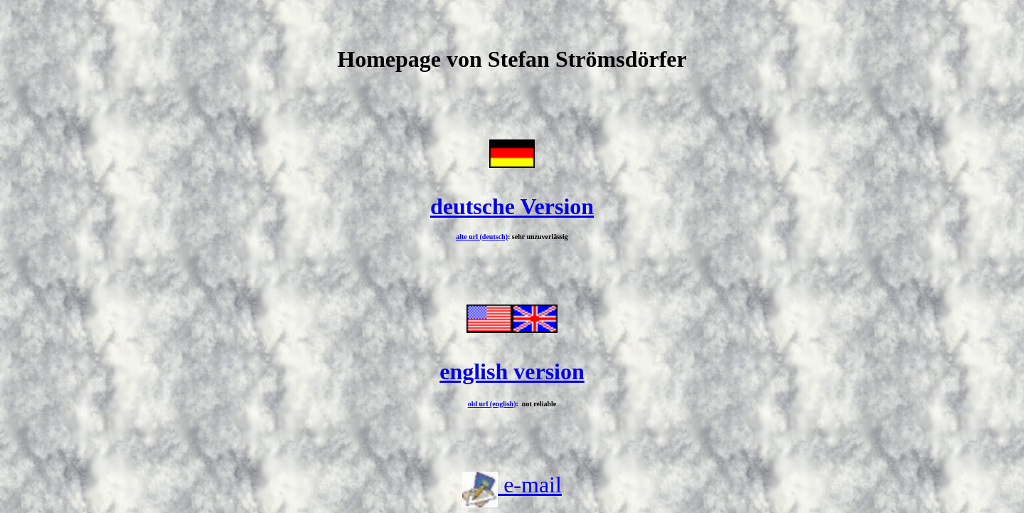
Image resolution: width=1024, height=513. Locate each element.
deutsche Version (512, 206)
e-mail (530, 484)
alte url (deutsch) (482, 236)
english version (512, 371)
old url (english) (492, 404)
